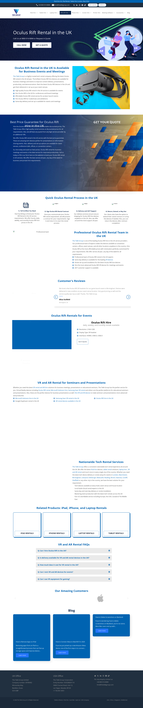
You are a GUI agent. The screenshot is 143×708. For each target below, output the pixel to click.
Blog (128, 13)
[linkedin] (77, 5)
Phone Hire (76, 13)
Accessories (120, 13)
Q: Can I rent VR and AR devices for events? (55, 572)
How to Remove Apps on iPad (26, 642)
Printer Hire (96, 13)
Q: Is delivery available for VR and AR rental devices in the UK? (63, 558)
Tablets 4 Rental (58, 700)
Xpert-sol (77, 700)
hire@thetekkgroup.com (62, 5)
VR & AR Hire (65, 13)
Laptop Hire (54, 13)
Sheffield (75, 480)
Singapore (117, 700)
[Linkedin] (100, 676)
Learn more (22, 655)
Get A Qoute (92, 5)
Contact (102, 5)
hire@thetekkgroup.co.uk (94, 367)
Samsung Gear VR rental (76, 390)
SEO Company (85, 700)
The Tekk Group (18, 76)
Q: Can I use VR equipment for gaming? (54, 579)
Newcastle (100, 478)
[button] (74, 550)
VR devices (109, 260)
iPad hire (94, 469)
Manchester (123, 475)
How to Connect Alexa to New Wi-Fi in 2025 (70, 642)
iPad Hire (34, 13)
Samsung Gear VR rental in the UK (67, 398)
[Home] (95, 676)
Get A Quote (82, 342)
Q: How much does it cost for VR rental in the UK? (58, 565)
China (111, 700)
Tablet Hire (43, 13)
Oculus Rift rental (44, 390)
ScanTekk (72, 700)
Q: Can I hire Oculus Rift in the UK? (52, 551)
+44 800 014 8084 (44, 5)
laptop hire (123, 469)
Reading (107, 478)
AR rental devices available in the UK (68, 401)
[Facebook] (82, 5)
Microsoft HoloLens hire (59, 390)
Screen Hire (86, 13)
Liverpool (85, 478)
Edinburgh (92, 478)
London (115, 475)
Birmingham (76, 478)
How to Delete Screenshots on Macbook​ (109, 617)
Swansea (119, 478)
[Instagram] (79, 5)
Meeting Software (108, 13)
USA (108, 700)
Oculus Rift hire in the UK (104, 398)
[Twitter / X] (74, 5)
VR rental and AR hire (40, 387)
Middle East (124, 700)
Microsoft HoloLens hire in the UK (26, 398)
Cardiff (125, 478)
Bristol (113, 478)
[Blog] (85, 5)
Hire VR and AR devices (82, 393)
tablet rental (107, 469)
